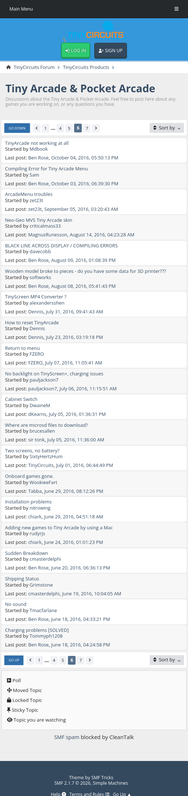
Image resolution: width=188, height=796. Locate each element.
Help (57, 785)
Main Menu (21, 8)
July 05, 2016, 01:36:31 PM (78, 409)
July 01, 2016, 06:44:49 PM (86, 459)
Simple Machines (111, 773)
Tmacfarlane (44, 602)
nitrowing (40, 501)
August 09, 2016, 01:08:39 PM (85, 258)
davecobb (41, 250)
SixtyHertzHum (47, 451)
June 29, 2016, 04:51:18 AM (75, 510)
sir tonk (36, 434)
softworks (41, 275)
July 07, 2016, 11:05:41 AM (75, 359)
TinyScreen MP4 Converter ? (37, 294)
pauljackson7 (45, 375)
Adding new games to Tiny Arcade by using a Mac (61, 520)
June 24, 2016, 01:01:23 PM (75, 535)
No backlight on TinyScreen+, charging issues (56, 370)
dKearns (37, 409)
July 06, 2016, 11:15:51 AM (90, 384)
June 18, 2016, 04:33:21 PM (82, 610)
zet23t (37, 200)
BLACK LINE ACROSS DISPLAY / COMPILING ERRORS (63, 244)
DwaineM (40, 401)
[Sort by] (167, 129)
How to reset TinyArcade (33, 319)
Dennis (36, 309)
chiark (35, 510)
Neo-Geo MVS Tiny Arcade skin (40, 219)
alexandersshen (48, 300)
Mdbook (39, 149)
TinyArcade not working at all (38, 143)
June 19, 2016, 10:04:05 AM (93, 585)
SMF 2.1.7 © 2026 (71, 773)
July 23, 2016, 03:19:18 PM (75, 334)
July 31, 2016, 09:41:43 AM (75, 309)
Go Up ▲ (123, 785)
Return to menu (23, 344)
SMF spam (67, 727)
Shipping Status (22, 571)
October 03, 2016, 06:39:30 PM (86, 183)
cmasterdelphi (46, 551)
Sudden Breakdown (27, 545)
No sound (16, 596)
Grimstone (42, 576)
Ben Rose (38, 158)
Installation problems (29, 495)
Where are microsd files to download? (48, 420)
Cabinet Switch (22, 395)
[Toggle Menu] (176, 9)
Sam (34, 174)
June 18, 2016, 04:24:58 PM (82, 635)
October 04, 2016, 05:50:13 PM (86, 158)
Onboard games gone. (30, 470)
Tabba (35, 485)
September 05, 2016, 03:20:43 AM (83, 208)
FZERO (37, 350)
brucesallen (43, 426)
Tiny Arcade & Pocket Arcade (83, 88)
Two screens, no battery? (33, 445)
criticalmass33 (46, 225)
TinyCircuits (41, 459)
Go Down (17, 129)
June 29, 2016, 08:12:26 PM (75, 485)
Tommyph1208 (47, 627)
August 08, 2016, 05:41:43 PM (85, 284)
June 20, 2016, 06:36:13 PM (82, 560)
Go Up (14, 651)
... (54, 129)
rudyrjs (38, 526)
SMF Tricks (102, 768)
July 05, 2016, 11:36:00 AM (77, 434)
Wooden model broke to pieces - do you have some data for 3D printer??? (88, 269)
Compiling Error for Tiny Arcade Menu (48, 169)
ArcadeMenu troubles (29, 194)
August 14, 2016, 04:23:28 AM (104, 233)
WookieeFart (44, 476)
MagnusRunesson (48, 233)
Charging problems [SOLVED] (38, 621)
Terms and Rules (89, 785)
